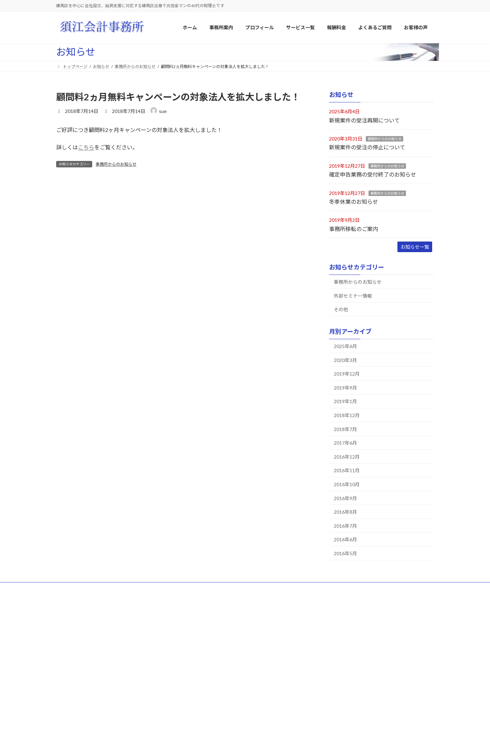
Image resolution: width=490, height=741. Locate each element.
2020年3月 (345, 360)
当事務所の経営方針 (212, 641)
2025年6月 (345, 346)
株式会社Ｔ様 (335, 664)
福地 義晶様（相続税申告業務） (353, 700)
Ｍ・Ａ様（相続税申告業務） (349, 688)
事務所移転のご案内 (353, 229)
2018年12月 (347, 415)
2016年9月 (345, 498)
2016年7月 (345, 526)
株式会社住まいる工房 (343, 653)
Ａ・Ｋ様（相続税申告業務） (349, 676)
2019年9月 (345, 388)
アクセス (202, 664)
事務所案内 (200, 617)
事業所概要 (204, 629)
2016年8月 (345, 512)
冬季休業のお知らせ (353, 201)
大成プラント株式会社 (343, 629)
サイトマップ (100, 588)
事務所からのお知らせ (116, 164)
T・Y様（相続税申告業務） (348, 712)
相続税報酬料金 (208, 711)
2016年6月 (345, 540)
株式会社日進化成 (339, 641)
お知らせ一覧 (415, 247)
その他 (341, 309)
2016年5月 (345, 553)
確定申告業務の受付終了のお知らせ (372, 174)
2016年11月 (347, 471)
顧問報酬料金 (206, 699)
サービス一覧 (176, 588)
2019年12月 (347, 374)
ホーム (69, 588)
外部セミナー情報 (353, 296)
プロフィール (138, 588)
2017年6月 (345, 443)
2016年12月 (347, 457)
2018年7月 (345, 429)
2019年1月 (345, 402)
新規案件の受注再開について (364, 120)
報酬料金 (198, 687)
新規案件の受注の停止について (367, 147)
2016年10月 (347, 484)
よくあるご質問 (215, 588)
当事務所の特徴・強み (214, 653)
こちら (86, 147)
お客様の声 (329, 617)
